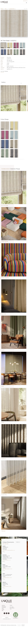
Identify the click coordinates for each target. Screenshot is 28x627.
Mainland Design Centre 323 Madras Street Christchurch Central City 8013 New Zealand (7, 556)
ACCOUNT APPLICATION (5, 618)
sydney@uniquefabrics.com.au (7, 577)
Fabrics (2, 8)
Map (4, 551)
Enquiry (23, 625)
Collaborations (12, 8)
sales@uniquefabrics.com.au (7, 586)
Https (2, 610)
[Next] (27, 9)
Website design (9, 625)
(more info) (2, 72)
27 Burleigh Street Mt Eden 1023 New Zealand (5, 548)
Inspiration (3, 605)
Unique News (4, 606)
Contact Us (17, 542)
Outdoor (11, 605)
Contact (3, 609)
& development (12, 625)
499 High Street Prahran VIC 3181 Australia (5, 584)
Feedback (19, 625)
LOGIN (2, 617)
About (3, 608)
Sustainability (4, 607)
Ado (6, 8)
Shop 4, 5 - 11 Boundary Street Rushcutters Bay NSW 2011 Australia (7, 575)
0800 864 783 (25, 0)
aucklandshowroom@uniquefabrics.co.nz (9, 550)
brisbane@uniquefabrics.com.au (7, 568)
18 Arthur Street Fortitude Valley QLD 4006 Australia (6, 566)
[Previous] (24, 9)
